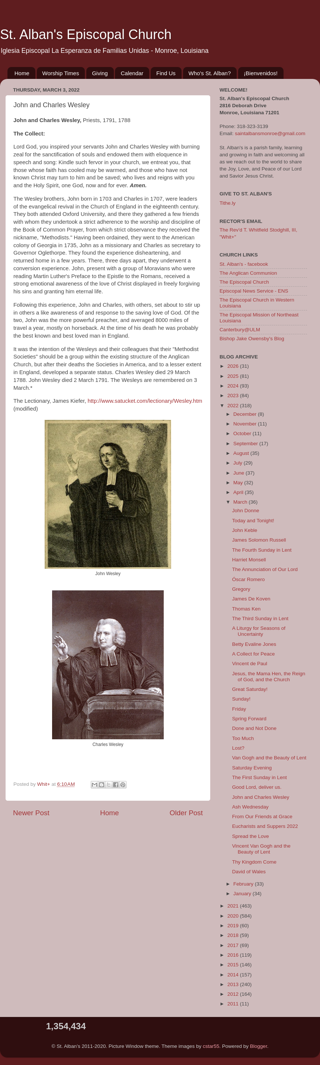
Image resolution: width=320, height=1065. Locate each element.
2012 (233, 994)
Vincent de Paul (249, 663)
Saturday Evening (252, 768)
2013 (233, 984)
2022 (233, 405)
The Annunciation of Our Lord (265, 569)
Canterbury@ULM (240, 329)
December (245, 414)
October (243, 433)
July (238, 463)
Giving (100, 73)
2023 (233, 395)
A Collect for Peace (253, 654)
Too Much (243, 738)
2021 (233, 906)
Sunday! (241, 699)
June (239, 473)
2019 (233, 925)
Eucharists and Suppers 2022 (265, 826)
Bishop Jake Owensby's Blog (252, 338)
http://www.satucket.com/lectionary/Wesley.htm (144, 401)
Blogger (258, 1046)
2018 (233, 935)
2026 (233, 366)
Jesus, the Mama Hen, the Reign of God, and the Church (268, 676)
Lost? (238, 748)
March (241, 502)
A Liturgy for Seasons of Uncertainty (258, 631)
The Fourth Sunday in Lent (262, 550)
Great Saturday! (250, 689)
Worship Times (60, 73)
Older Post (186, 813)
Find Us (166, 73)
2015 (233, 964)
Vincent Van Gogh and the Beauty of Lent (261, 849)
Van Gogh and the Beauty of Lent (269, 758)
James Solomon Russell (259, 540)
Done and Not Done (254, 728)
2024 (233, 386)
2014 (233, 975)
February (244, 884)
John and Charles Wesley (260, 797)
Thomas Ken (246, 609)
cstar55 (211, 1046)
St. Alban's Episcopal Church (86, 34)
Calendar (132, 73)
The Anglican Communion (248, 273)
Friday (239, 709)
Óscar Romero (248, 579)
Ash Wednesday (250, 807)
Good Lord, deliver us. (257, 787)
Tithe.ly (228, 203)
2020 (233, 916)
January (243, 893)
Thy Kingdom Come (254, 862)
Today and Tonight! (253, 520)
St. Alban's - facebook (244, 264)
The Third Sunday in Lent (260, 618)
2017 (233, 945)
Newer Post (31, 813)
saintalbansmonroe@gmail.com (270, 133)
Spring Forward (249, 718)
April (239, 492)
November (245, 424)
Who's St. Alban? (210, 73)
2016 (233, 955)
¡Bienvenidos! (261, 73)
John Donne (245, 510)
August (241, 453)
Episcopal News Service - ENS (254, 291)
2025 (233, 376)
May (238, 482)
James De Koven (251, 599)
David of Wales (249, 871)
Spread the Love (250, 836)
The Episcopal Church (244, 282)
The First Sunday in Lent (259, 777)
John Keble (244, 530)
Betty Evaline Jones (254, 644)
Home (22, 73)
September (246, 443)
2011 (233, 1004)
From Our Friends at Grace (262, 816)
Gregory (241, 589)
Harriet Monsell (249, 559)
